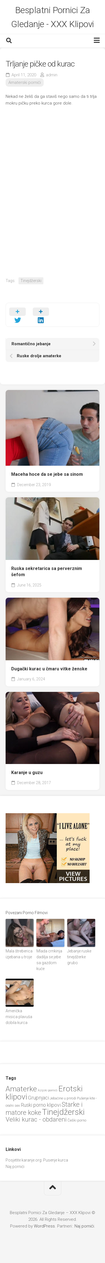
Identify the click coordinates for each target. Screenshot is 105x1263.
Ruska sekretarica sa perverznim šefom (46, 572)
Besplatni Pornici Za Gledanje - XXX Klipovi (52, 17)
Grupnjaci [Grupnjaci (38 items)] (38, 1098)
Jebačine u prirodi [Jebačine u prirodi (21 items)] (63, 1098)
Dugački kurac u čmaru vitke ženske (49, 668)
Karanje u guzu (27, 772)
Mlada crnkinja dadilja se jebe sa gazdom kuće (49, 960)
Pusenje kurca (55, 1160)
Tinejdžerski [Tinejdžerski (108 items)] (63, 1112)
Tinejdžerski (30, 280)
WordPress (44, 1226)
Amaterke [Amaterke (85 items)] (21, 1088)
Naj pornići (15, 1166)
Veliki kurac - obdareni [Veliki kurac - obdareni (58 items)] (36, 1119)
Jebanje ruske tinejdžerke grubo (79, 957)
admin (51, 74)
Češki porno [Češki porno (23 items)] (76, 1120)
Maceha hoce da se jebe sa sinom (47, 474)
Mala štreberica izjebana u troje (19, 954)
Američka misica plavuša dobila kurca (19, 1017)
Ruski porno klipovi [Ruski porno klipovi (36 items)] (41, 1105)
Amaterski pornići (24, 82)
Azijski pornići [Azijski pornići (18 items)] (47, 1090)
